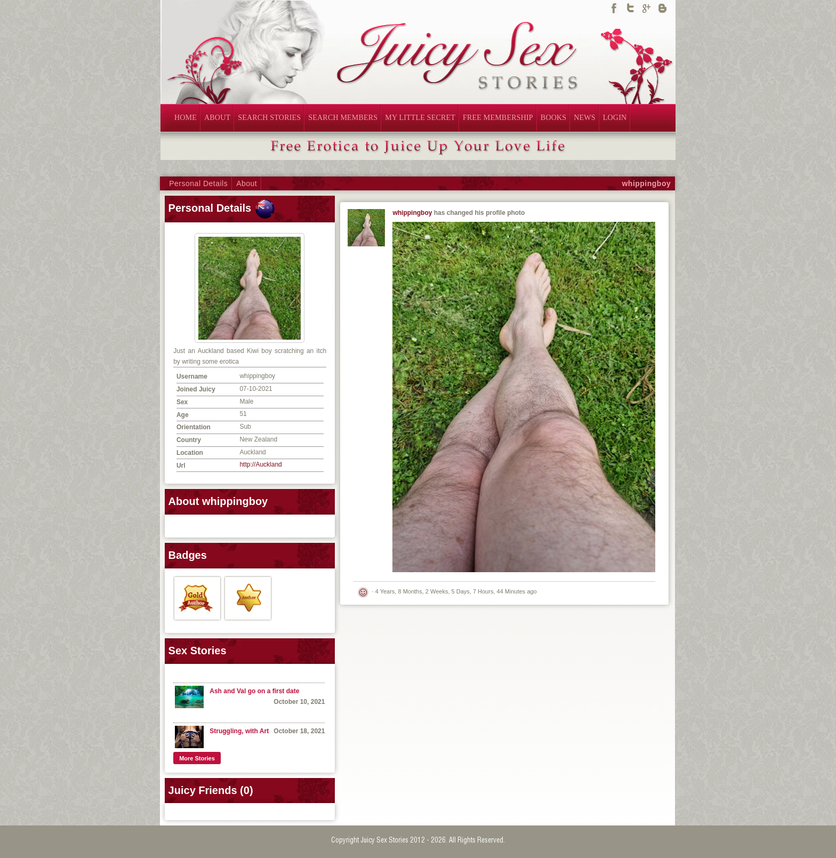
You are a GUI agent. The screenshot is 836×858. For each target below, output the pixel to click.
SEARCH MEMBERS (342, 118)
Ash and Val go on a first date (254, 691)
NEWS (584, 118)
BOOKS (553, 118)
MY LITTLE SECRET (420, 118)
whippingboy (646, 183)
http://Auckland (260, 464)
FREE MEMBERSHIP (498, 118)
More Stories (197, 758)
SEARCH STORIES (269, 118)
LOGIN (615, 118)
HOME (185, 118)
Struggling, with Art (239, 731)
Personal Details (198, 183)
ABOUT (217, 118)
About (246, 183)
